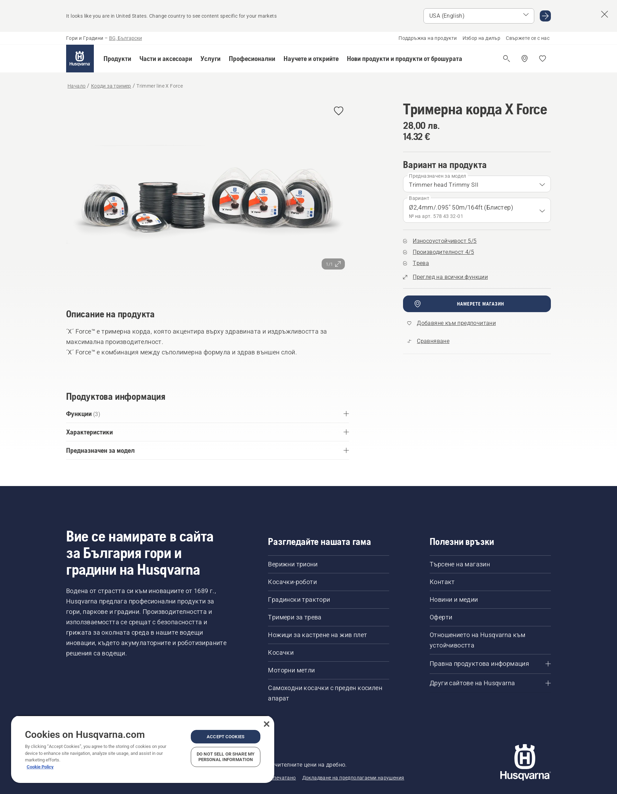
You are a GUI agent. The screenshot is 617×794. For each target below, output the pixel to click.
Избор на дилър (482, 38)
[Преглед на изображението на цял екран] (207, 194)
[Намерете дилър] (524, 58)
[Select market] (478, 16)
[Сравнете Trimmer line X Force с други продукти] (428, 341)
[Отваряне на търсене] (506, 58)
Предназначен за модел (437, 176)
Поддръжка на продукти (428, 38)
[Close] (266, 724)
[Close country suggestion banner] (604, 14)
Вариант (419, 198)
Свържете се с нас (527, 38)
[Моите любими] (542, 58)
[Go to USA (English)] (545, 15)
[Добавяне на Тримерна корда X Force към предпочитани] (338, 111)
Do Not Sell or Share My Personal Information (225, 756)
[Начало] (80, 58)
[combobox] (477, 184)
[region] (142, 749)
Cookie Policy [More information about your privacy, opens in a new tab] (40, 766)
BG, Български (125, 38)
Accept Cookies (225, 736)
